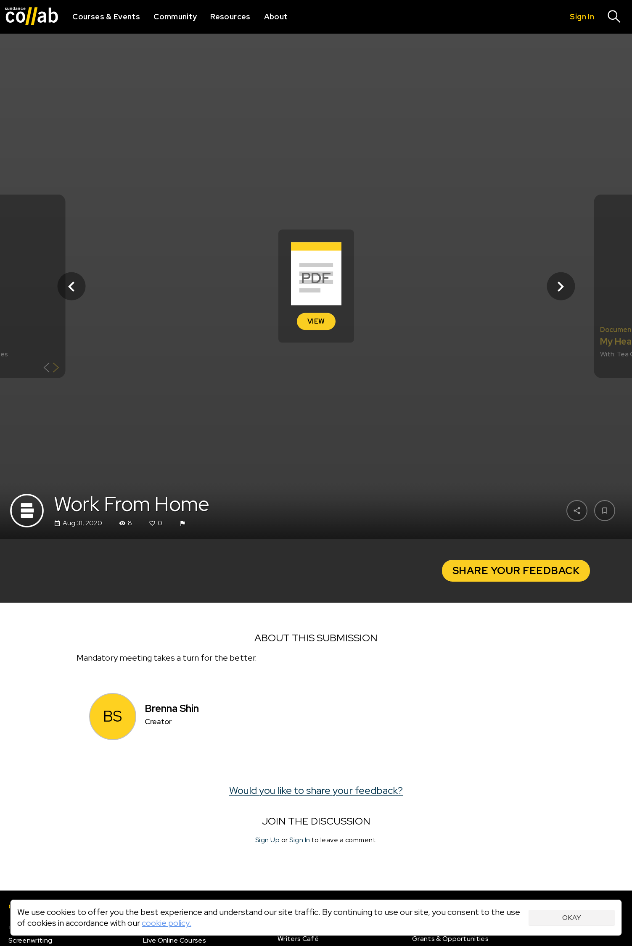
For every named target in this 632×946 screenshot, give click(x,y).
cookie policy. (166, 922)
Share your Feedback (516, 570)
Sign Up (267, 840)
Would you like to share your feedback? (316, 790)
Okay (571, 917)
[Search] (614, 17)
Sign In (299, 840)
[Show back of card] (51, 369)
